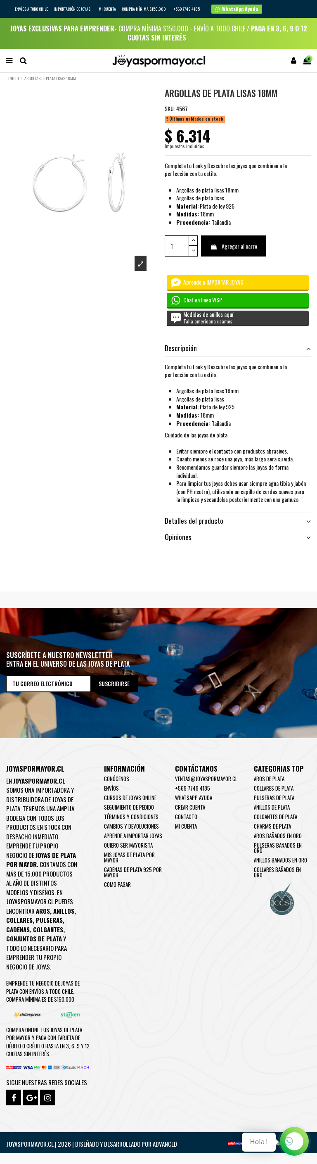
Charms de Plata (272, 826)
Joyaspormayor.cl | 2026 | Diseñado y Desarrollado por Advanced (91, 1143)
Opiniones (238, 537)
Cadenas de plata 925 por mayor (133, 872)
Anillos (63, 910)
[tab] (238, 349)
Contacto (186, 816)
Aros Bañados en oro (278, 835)
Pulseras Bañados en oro (278, 848)
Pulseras (49, 919)
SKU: (170, 109)
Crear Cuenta (190, 807)
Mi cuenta (107, 9)
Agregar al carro (233, 246)
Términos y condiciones (131, 816)
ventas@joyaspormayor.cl (206, 778)
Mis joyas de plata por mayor (129, 857)
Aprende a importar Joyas (133, 835)
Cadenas (18, 929)
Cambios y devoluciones (131, 826)
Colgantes (48, 929)
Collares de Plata (273, 788)
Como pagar (117, 884)
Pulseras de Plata (274, 797)
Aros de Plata (269, 778)
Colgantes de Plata (275, 816)
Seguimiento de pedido (129, 807)
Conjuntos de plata (34, 938)
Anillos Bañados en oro (280, 860)
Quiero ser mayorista (128, 845)
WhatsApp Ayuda (193, 797)
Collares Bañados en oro (277, 872)
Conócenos (116, 778)
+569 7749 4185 (192, 788)
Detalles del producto (238, 521)
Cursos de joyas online (130, 797)
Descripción (238, 348)
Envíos (111, 788)
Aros (43, 910)
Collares (19, 919)
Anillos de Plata (272, 807)
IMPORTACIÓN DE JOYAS (72, 9)
